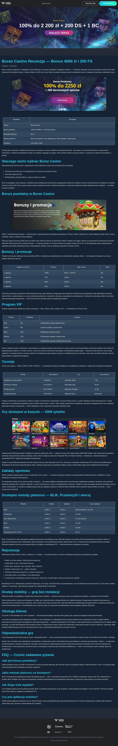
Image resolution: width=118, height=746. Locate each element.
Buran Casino (46, 3)
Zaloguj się (90, 3)
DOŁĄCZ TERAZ (59, 32)
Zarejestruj (108, 3)
